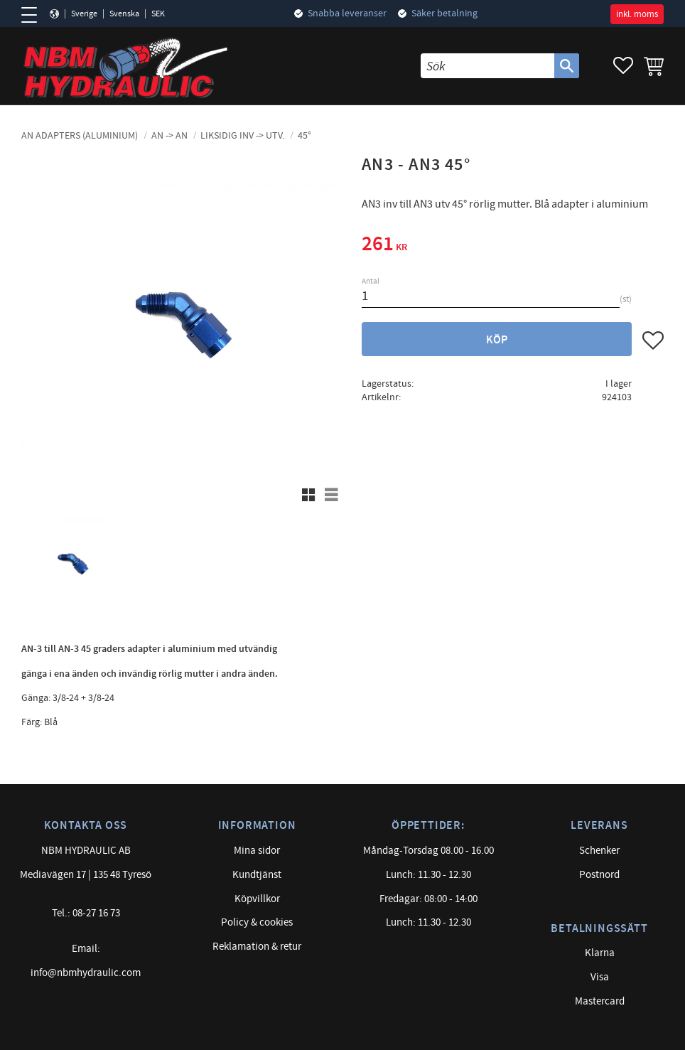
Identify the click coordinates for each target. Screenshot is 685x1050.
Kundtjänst (256, 875)
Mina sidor (257, 850)
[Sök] (566, 65)
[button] (33, 15)
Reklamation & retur (256, 946)
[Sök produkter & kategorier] (487, 66)
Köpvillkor (257, 899)
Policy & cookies (257, 922)
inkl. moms (637, 14)
